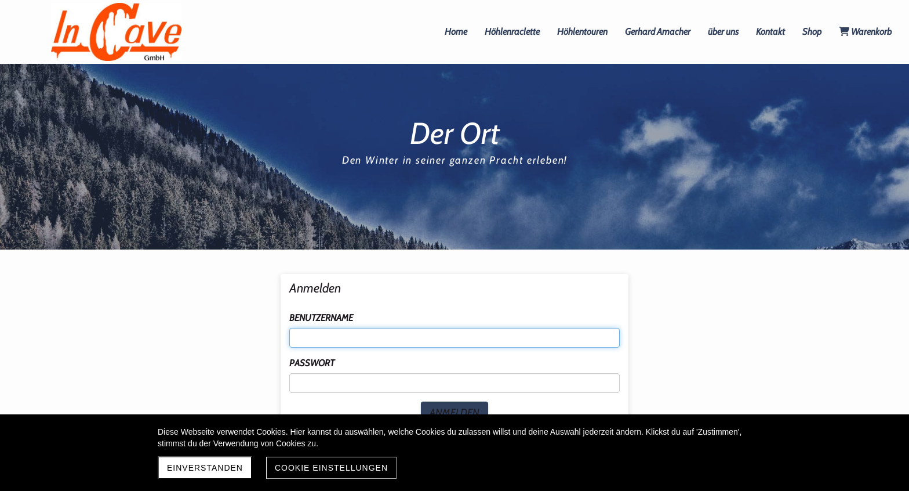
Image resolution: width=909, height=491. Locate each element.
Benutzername (321, 317)
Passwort (311, 363)
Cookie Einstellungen (331, 467)
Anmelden (454, 412)
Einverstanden (205, 467)
